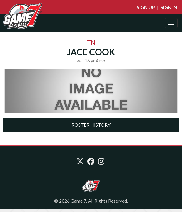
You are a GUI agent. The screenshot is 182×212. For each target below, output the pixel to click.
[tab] (91, 125)
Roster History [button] (91, 124)
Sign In (169, 7)
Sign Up (146, 7)
